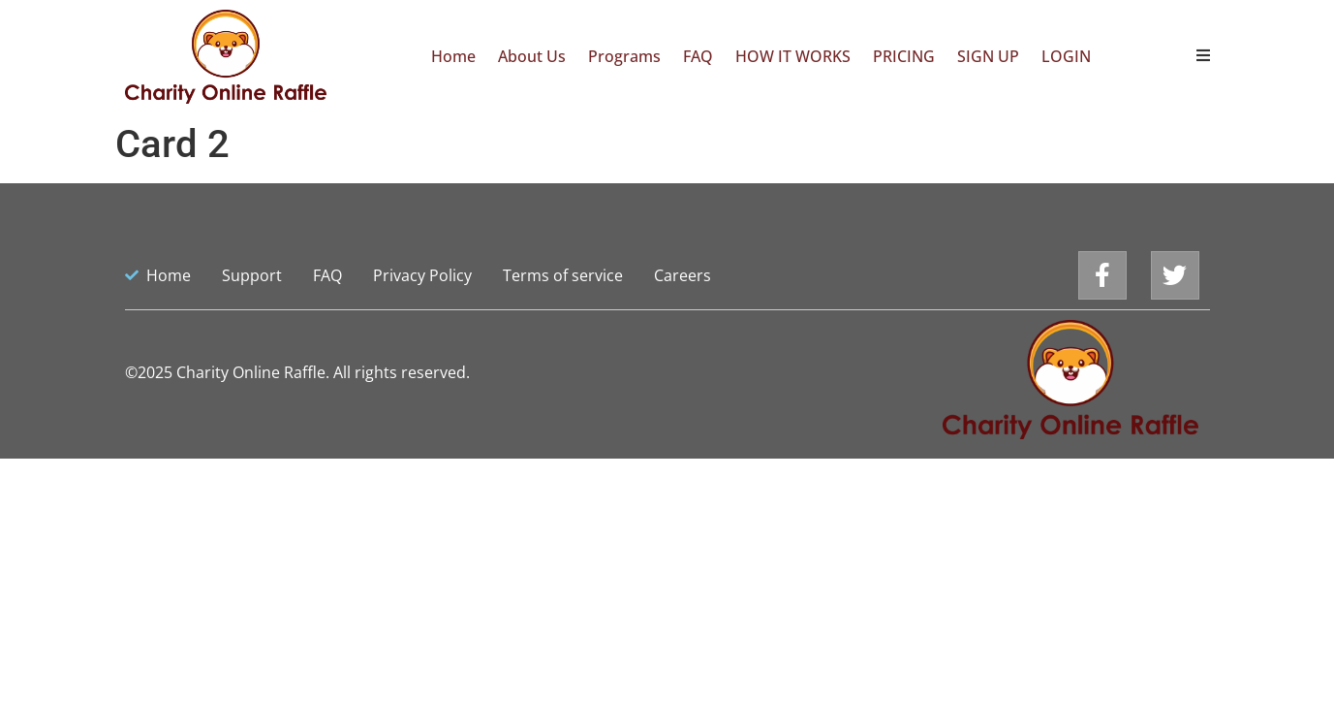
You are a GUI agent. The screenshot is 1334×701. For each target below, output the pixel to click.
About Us (532, 56)
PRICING (904, 56)
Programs (624, 56)
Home (453, 56)
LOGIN (1066, 56)
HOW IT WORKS (793, 56)
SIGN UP (988, 56)
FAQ (698, 56)
